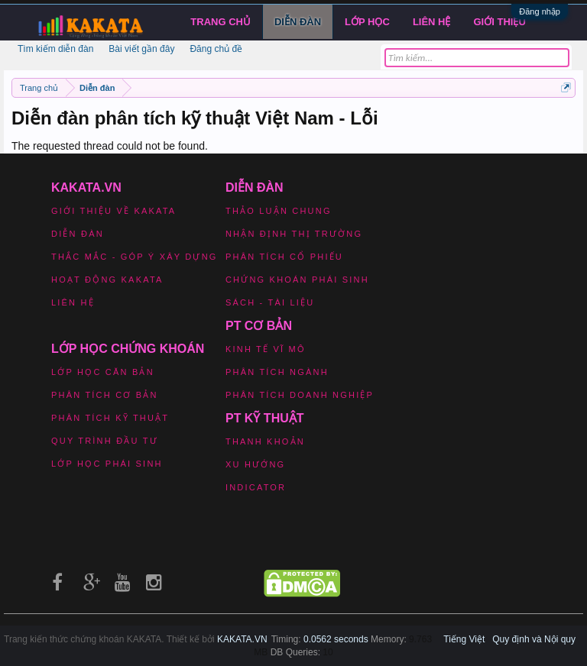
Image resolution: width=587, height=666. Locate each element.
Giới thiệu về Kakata (113, 210)
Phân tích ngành (277, 372)
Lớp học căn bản (102, 372)
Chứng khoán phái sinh (297, 279)
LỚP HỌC (367, 21)
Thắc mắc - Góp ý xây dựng (134, 256)
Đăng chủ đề (216, 49)
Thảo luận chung (278, 210)
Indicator (255, 487)
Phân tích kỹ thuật (110, 417)
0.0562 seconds (335, 639)
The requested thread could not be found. (109, 146)
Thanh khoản (265, 441)
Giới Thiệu (500, 21)
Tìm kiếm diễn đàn (55, 49)
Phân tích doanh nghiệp (299, 394)
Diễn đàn (297, 21)
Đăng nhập (539, 11)
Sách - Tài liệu (269, 302)
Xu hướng (255, 464)
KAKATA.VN (242, 639)
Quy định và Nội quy (534, 639)
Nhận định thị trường (293, 233)
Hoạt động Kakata (107, 279)
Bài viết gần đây (141, 49)
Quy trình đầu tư (104, 440)
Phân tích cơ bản (104, 394)
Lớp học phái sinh (107, 463)
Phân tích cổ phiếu (284, 256)
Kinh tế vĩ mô (265, 349)
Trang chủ (220, 21)
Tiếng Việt (464, 639)
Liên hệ (432, 21)
